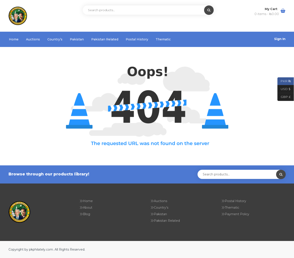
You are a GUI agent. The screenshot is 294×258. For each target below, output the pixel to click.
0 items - (266, 14)
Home (14, 39)
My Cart (271, 9)
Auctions (33, 39)
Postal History (137, 39)
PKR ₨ (284, 81)
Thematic (163, 39)
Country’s (54, 39)
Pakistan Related (104, 39)
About (87, 208)
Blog (86, 214)
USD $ (284, 89)
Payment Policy (237, 214)
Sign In (279, 39)
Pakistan (77, 39)
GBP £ (284, 97)
